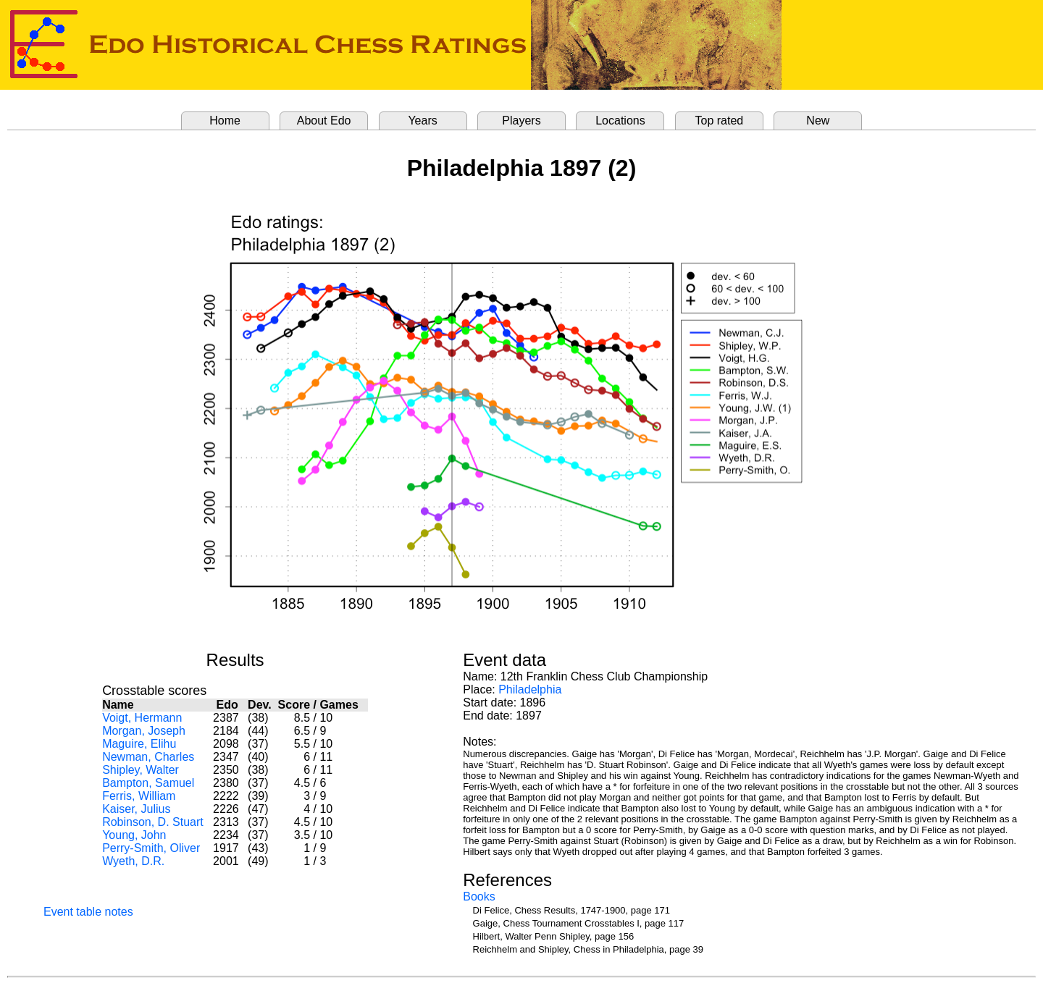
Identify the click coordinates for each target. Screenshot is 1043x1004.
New (817, 120)
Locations (620, 120)
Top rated (719, 120)
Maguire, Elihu (139, 744)
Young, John (134, 835)
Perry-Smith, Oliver (151, 848)
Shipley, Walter (140, 770)
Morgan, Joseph (143, 731)
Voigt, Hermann (142, 718)
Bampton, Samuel (148, 783)
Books (479, 896)
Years (422, 120)
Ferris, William (138, 796)
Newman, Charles (148, 757)
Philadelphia (529, 689)
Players (521, 120)
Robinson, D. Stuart (153, 822)
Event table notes (88, 912)
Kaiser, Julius (136, 809)
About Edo (324, 120)
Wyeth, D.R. (133, 861)
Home (224, 120)
